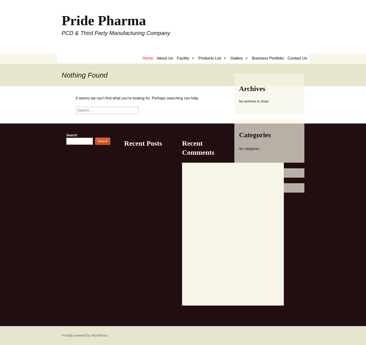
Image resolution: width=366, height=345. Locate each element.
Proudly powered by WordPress (85, 335)
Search (71, 135)
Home (148, 58)
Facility (186, 58)
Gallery (239, 58)
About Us (165, 58)
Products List (212, 58)
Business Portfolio (268, 58)
